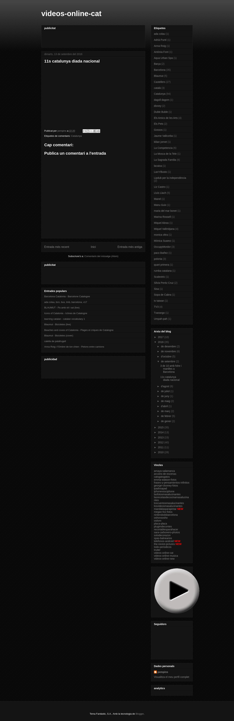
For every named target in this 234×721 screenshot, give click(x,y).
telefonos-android (164, 541)
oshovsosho (161, 517)
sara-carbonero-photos (167, 532)
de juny (165, 396)
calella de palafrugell (55, 341)
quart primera (161, 264)
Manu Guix (160, 204)
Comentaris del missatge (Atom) (101, 256)
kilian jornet (160, 141)
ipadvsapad (160, 488)
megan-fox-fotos (163, 511)
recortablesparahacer (166, 529)
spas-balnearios (163, 538)
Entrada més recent (56, 246)
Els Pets (158, 123)
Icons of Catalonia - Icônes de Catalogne (65, 313)
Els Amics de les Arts (166, 117)
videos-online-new (164, 558)
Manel (157, 198)
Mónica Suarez (162, 240)
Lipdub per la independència (170, 177)
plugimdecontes (163, 526)
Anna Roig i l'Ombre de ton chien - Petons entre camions (74, 346)
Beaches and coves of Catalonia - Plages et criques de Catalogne (79, 330)
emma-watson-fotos (165, 479)
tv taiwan (159, 300)
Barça (157, 63)
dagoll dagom (161, 99)
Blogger (140, 713)
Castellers (159, 81)
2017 (161, 337)
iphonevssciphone (164, 491)
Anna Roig (160, 45)
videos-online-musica (166, 555)
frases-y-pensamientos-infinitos (171, 482)
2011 (161, 447)
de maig (166, 401)
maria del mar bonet (165, 210)
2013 (161, 437)
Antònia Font (161, 51)
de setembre (168, 361)
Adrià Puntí (160, 39)
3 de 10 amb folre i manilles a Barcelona (171, 368)
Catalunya (76, 136)
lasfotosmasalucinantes (167, 494)
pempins (163, 672)
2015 (161, 427)
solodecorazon (162, 535)
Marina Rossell (162, 216)
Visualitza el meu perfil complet (171, 676)
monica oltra (161, 234)
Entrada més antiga (130, 246)
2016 (161, 342)
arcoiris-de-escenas (165, 473)
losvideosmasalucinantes (168, 506)
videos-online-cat (71, 14)
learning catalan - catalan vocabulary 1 (64, 319)
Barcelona (159, 69)
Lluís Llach (160, 192)
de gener (166, 421)
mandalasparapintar (165, 508)
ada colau (159, 33)
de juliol (165, 391)
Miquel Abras (161, 222)
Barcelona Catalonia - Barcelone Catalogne (67, 296)
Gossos (158, 129)
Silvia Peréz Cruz (163, 282)
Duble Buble (161, 111)
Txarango (159, 312)
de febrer (166, 416)
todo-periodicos (162, 547)
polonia (158, 258)
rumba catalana (163, 270)
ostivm (157, 520)
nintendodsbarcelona (166, 514)
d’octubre (166, 356)
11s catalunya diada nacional (170, 378)
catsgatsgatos (162, 476)
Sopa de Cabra (162, 294)
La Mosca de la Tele (165, 153)
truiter (157, 549)
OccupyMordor (162, 246)
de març (166, 411)
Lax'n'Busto (160, 171)
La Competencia (163, 147)
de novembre (169, 351)
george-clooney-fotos (166, 485)
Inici (93, 246)
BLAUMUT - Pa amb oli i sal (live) (62, 307)
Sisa (156, 288)
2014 (161, 432)
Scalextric (159, 276)
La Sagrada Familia (165, 159)
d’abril (164, 406)
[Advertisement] (87, 38)
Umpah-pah (160, 318)
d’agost (165, 386)
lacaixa (158, 165)
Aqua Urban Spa (163, 57)
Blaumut (158, 75)
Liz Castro (159, 186)
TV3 (156, 306)
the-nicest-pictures (164, 544)
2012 (161, 442)
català (157, 87)
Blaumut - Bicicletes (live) (57, 324)
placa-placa (160, 523)
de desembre (169, 346)
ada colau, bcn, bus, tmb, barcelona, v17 (65, 302)
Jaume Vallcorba (163, 135)
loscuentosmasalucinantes (169, 503)
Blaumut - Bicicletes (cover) (58, 335)
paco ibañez (161, 252)
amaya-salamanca (164, 470)
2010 (161, 452)
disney (157, 105)
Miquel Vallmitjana (164, 228)
